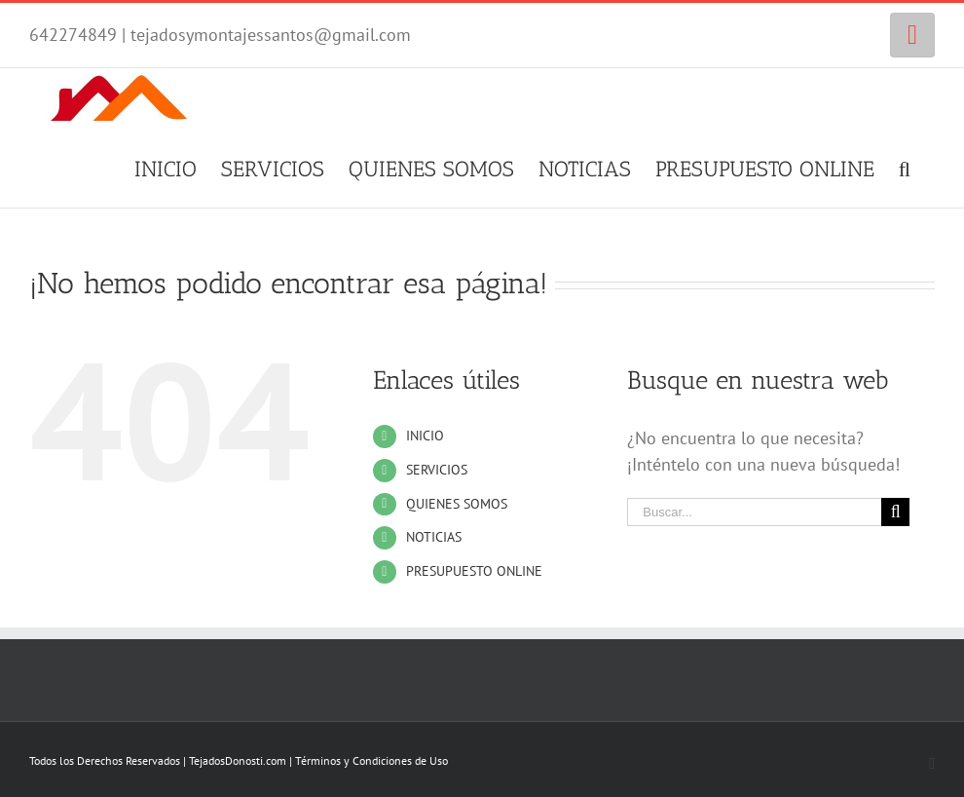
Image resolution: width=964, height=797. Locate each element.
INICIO (425, 435)
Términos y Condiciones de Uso (371, 760)
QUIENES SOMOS (456, 503)
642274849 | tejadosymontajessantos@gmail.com (220, 34)
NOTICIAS (434, 537)
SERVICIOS (436, 469)
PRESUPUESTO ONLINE (474, 571)
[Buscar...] (754, 512)
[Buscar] (904, 167)
